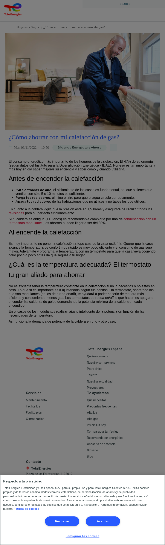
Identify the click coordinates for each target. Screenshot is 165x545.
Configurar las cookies (82, 536)
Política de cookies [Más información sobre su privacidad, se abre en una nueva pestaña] (26, 509)
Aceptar (103, 521)
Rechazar (62, 521)
